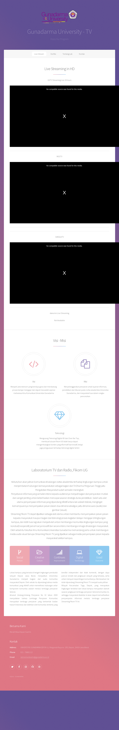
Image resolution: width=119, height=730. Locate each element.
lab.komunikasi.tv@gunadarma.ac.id (34, 657)
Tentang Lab (67, 54)
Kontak (82, 54)
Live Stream (39, 54)
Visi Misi (53, 54)
